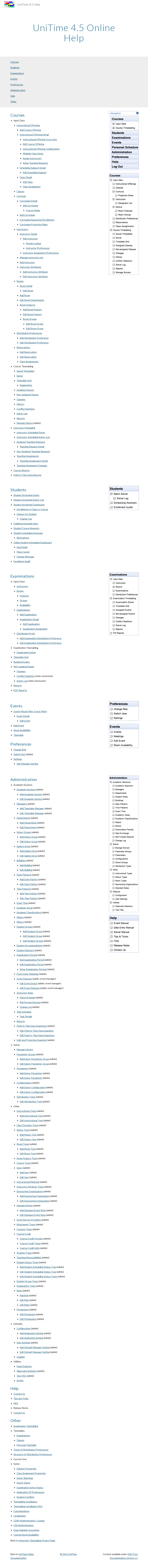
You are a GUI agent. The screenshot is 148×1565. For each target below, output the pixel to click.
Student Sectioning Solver (26, 495)
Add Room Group (34, 324)
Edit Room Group (34, 328)
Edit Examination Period (32, 964)
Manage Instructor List (31, 257)
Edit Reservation (28, 357)
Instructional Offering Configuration (41, 149)
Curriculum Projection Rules (34, 224)
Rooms (20, 281)
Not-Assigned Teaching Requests (33, 451)
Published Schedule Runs (25, 523)
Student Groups (25, 926)
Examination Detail (29, 619)
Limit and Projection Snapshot (32, 1040)
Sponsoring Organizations (30, 1191)
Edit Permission (27, 1314)
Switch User (19, 754)
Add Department (28, 822)
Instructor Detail (28, 234)
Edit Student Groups (33, 941)
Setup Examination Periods (33, 969)
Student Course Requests (26, 528)
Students (15, 67)
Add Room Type (28, 1149)
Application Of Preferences (30, 1492)
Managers (22, 804)
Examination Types (26, 1286)
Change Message (25, 556)
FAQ (15, 1403)
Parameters (23, 1068)
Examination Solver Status (30, 1487)
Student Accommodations (30, 945)
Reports (21, 418)
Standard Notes (25, 1205)
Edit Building (26, 870)
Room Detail (26, 286)
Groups (23, 600)
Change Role (19, 749)
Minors (20, 922)
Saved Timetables (25, 371)
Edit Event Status (28, 983)
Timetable (18, 735)
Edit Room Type (28, 1153)
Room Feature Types (27, 1158)
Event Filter (40, 711)
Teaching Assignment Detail (34, 461)
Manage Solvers (25, 423)
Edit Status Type (28, 1139)
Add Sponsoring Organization (34, 1196)
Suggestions (26, 385)
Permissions (23, 1309)
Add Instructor (27, 262)
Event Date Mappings (28, 974)
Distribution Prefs (26, 633)
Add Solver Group (29, 837)
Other (13, 101)
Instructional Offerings (28, 125)
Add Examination (28, 614)
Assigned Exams (21, 662)
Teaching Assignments (28, 456)
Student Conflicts (25, 1497)
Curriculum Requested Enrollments (37, 220)
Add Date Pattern (29, 879)
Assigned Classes (25, 390)
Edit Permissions (28, 1319)
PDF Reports (20, 690)
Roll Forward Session (30, 1002)
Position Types (24, 1253)
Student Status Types (27, 1262)
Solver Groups (24, 832)
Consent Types (24, 1229)
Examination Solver (26, 652)
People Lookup (33, 243)
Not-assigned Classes (28, 394)
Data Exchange (27, 997)
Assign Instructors (32, 158)
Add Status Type (28, 1134)
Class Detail (26, 177)
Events (14, 79)
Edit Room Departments (32, 300)
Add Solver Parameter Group (34, 1059)
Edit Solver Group (29, 841)
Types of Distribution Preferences (30, 1449)
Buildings (21, 860)
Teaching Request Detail (32, 446)
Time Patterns (24, 889)
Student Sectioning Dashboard (29, 504)
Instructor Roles (25, 993)
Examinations (17, 73)
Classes (20, 191)
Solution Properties (26, 1468)
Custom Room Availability (26, 1534)
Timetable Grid (24, 380)
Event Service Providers (29, 1220)
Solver (20, 376)
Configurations (24, 1082)
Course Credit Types (30, 1243)
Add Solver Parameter (31, 1073)
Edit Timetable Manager (32, 813)
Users (19, 1168)
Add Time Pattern (29, 893)
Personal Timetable (26, 1445)
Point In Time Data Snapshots (32, 1026)
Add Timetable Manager (32, 808)
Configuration (24, 1328)
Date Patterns (24, 874)
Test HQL (21, 1376)
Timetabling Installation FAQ (27, 1506)
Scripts (20, 1380)
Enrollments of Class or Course (32, 509)
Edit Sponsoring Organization (34, 1201)
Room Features (27, 305)
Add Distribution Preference (34, 338)
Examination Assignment (35, 629)
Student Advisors (25, 950)
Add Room (25, 295)
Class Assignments (29, 361)
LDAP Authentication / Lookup (29, 1520)
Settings (17, 759)
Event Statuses (24, 978)
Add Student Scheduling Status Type (38, 1267)
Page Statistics (24, 1366)
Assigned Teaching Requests (31, 442)
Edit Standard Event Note (33, 1215)
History (20, 404)
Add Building (26, 865)
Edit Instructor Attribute (35, 276)
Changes (21, 399)
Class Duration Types (27, 1125)
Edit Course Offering (33, 144)
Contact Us (19, 1394)
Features (24, 596)
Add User (24, 1172)
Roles (19, 1290)
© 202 (63, 1554)
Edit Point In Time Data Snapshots (37, 1035)
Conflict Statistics (26, 409)
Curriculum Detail (28, 201)
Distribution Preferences (29, 333)
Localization (19, 1516)
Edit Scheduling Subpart (35, 172)
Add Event (18, 725)
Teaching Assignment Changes (32, 465)
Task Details (26, 1016)
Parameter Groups (26, 1054)
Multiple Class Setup (33, 153)
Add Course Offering (30, 130)
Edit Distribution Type (31, 1101)
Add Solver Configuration (32, 1087)
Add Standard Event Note (33, 1210)
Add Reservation (28, 352)
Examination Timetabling (25, 1426)
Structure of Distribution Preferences (32, 1454)
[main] (74, 32)
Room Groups (30, 319)
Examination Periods (27, 955)
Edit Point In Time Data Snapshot (37, 1030)
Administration (17, 90)
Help (12, 96)
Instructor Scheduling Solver (31, 432)
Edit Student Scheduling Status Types (38, 1276)
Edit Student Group (32, 936)
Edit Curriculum (30, 205)
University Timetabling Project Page (37, 1540)
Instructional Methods (28, 1182)
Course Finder (33, 210)
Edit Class (28, 182)
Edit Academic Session (31, 799)
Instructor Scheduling (24, 428)
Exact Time (22, 903)
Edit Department (28, 827)
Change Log (26, 519)
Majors (20, 917)
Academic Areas (25, 908)
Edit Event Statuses (30, 988)
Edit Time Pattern (29, 898)
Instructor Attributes (30, 267)
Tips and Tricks (21, 1398)
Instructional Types (26, 1111)
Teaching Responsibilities (29, 1257)
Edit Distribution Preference (34, 342)
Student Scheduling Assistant (28, 533)
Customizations (21, 1511)
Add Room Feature (32, 309)
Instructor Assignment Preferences (41, 253)
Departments (23, 818)
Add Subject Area (28, 851)
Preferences (16, 84)
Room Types (23, 1144)
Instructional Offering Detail (34, 134)
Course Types (24, 1163)
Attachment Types (26, 1224)
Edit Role (24, 1300)
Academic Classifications (29, 912)
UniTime (72, 1554)
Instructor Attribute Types (30, 1186)
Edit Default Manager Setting (35, 1352)
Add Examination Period (32, 960)
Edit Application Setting (31, 1338)
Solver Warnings (25, 1478)
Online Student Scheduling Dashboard (32, 542)
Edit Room (28, 290)
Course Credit (24, 1234)
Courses (14, 62)
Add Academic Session (31, 794)
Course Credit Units (30, 1248)
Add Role (24, 1295)
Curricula (21, 196)
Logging (21, 1357)
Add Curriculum (27, 215)
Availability (25, 605)
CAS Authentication (23, 1525)
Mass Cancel (23, 552)
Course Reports (21, 470)
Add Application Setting (31, 1333)
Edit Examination (31, 624)
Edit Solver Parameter (31, 1078)
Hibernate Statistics (27, 1371)
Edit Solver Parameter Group (34, 1064)
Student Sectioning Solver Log (28, 500)
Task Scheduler (24, 1012)
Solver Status (23, 1482)
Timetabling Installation (25, 1501)
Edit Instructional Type (31, 1120)
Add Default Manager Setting (35, 1347)
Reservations (23, 347)
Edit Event (25, 720)
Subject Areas (24, 846)
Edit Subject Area (28, 856)
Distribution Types (26, 1097)
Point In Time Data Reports (27, 475)
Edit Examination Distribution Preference (40, 643)
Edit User (24, 1177)
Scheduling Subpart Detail (33, 168)
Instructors (22, 229)
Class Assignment (31, 186)
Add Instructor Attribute (35, 272)
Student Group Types (27, 1281)
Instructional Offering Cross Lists (40, 139)
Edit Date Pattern (29, 884)
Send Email (22, 547)
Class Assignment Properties (31, 1473)
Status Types (23, 1130)
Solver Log (22, 413)
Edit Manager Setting (27, 763)
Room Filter (27, 711)
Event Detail (23, 716)
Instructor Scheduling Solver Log (33, 437)
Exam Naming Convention (26, 1530)
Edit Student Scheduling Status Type (38, 1272)
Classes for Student (27, 514)
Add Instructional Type (31, 1116)
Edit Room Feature (32, 314)
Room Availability (22, 730)
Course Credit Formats (31, 1238)
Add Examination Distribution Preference (40, 638)
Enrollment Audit (21, 561)
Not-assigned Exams (23, 666)
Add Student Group (32, 931)
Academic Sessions (26, 789)
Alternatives (23, 537)
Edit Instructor (30, 238)
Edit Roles (25, 1305)
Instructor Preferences (38, 248)
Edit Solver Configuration (32, 1092)
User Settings (23, 1342)
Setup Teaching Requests (35, 163)
